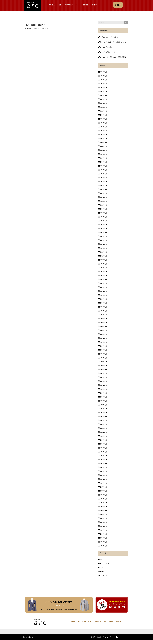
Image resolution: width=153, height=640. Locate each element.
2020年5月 (103, 346)
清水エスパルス (105, 575)
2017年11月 (104, 460)
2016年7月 (103, 522)
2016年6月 (103, 526)
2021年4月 (103, 303)
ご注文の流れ (69, 5)
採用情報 (94, 5)
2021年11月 (104, 275)
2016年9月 (103, 514)
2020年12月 (104, 319)
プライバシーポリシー (108, 637)
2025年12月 (104, 88)
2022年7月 (103, 244)
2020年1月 (103, 358)
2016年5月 (103, 530)
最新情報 (85, 5)
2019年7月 (103, 381)
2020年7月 (103, 338)
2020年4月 (103, 350)
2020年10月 (104, 326)
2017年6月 (103, 479)
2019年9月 (103, 373)
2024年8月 (103, 150)
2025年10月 (104, 95)
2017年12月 (104, 456)
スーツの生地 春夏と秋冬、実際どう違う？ (113, 57)
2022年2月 (103, 264)
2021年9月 (103, 283)
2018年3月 (103, 444)
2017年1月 (103, 499)
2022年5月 (103, 252)
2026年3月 (103, 76)
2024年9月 (103, 146)
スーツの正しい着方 (106, 47)
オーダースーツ (105, 564)
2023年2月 (103, 217)
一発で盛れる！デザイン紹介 (109, 37)
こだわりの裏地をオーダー (108, 52)
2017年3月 (103, 491)
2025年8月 (103, 103)
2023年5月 (103, 205)
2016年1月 (103, 546)
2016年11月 (104, 507)
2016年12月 (104, 503)
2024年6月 (103, 158)
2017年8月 (103, 471)
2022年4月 (103, 256)
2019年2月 (103, 401)
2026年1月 (103, 84)
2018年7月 (103, 428)
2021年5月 (103, 299)
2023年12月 (104, 181)
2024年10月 (104, 142)
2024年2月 (103, 174)
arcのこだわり (51, 5)
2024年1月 (103, 178)
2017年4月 (103, 487)
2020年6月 (103, 342)
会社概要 (93, 637)
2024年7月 (103, 154)
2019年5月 (103, 389)
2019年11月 (104, 366)
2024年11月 (104, 138)
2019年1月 (103, 405)
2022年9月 (103, 236)
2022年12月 (104, 225)
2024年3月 (103, 170)
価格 (60, 5)
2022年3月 (103, 260)
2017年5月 (103, 483)
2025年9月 (103, 99)
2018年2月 (103, 448)
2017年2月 (103, 495)
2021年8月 (103, 287)
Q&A (77, 5)
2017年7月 (103, 475)
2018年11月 (104, 413)
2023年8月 (103, 197)
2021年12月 (104, 272)
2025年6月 (103, 111)
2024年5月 (103, 162)
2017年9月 (103, 467)
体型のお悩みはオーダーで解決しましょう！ (113, 42)
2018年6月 (103, 432)
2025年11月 (104, 91)
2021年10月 (104, 279)
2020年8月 (103, 334)
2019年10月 (104, 369)
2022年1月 (103, 268)
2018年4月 (103, 440)
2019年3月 (103, 397)
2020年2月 (103, 354)
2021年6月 (103, 295)
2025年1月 (103, 131)
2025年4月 (103, 119)
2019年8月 (103, 377)
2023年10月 (104, 189)
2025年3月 (103, 123)
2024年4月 (103, 166)
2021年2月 (103, 311)
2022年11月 (104, 228)
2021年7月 (103, 291)
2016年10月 (104, 510)
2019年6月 (103, 385)
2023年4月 (103, 209)
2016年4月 (103, 534)
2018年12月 (104, 409)
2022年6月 (103, 248)
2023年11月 (104, 185)
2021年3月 (103, 307)
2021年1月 (103, 315)
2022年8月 (103, 240)
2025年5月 (103, 115)
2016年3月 (103, 538)
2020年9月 (103, 330)
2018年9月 (103, 420)
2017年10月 (104, 463)
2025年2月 (103, 127)
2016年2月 (103, 542)
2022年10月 (104, 232)
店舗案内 (118, 621)
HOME (73, 621)
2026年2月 (103, 80)
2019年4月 (103, 393)
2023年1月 (103, 221)
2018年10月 (104, 416)
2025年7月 (103, 107)
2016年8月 (103, 518)
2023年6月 (103, 201)
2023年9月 (103, 193)
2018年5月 (103, 436)
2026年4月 (103, 72)
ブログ (102, 568)
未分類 (102, 571)
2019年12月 (104, 362)
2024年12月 (104, 134)
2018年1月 (103, 452)
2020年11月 (104, 322)
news (102, 560)
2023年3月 (103, 213)
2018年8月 (103, 424)
